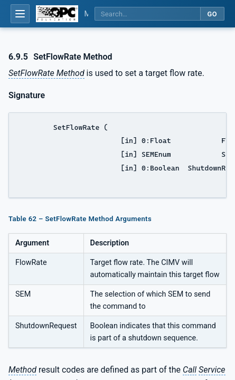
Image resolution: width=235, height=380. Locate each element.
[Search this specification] (147, 14)
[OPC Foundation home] (57, 13)
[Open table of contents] (20, 13)
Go (212, 14)
